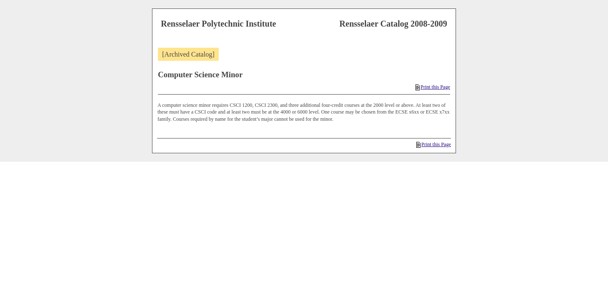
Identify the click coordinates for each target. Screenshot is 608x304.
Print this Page (432, 87)
